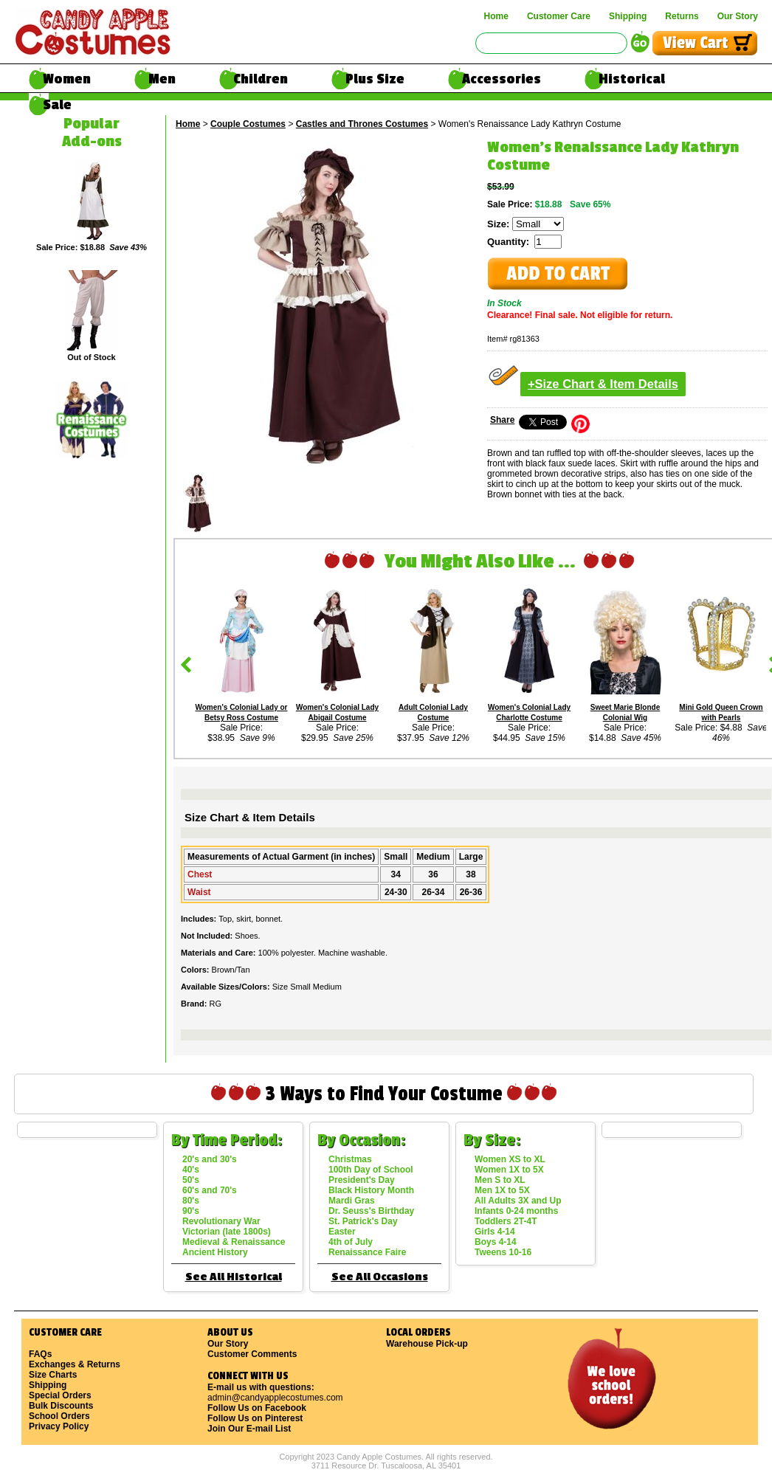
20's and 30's (209, 1159)
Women (67, 79)
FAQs (40, 1354)
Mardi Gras (351, 1200)
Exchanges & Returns (74, 1364)
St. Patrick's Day (363, 1221)
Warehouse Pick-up (427, 1344)
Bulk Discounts (61, 1406)
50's (190, 1180)
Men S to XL (500, 1180)
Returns (681, 16)
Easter (342, 1231)
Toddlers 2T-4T (506, 1221)
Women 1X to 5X (509, 1169)
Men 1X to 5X (502, 1190)
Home (496, 16)
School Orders (59, 1416)
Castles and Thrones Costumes (362, 124)
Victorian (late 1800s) (226, 1231)
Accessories (501, 79)
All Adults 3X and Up (518, 1200)
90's (190, 1211)
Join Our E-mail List (249, 1428)
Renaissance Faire (367, 1252)
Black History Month (371, 1190)
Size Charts (53, 1375)
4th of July (350, 1242)
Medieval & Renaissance (233, 1242)
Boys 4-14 (496, 1242)
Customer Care (558, 16)
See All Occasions (379, 1277)
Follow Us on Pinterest (255, 1418)
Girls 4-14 (495, 1231)
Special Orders (60, 1395)
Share (502, 420)
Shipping (628, 16)
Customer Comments (252, 1354)
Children (260, 79)
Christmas (350, 1159)
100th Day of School (370, 1169)
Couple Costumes (248, 124)
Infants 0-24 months (516, 1211)
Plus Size (374, 79)
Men (162, 79)
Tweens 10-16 (503, 1252)
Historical (632, 79)
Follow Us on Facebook (256, 1408)
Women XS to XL (510, 1159)
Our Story (737, 16)
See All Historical (233, 1277)
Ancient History (215, 1252)
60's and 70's (209, 1190)
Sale (57, 105)
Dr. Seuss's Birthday (371, 1211)
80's (190, 1200)
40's (190, 1169)
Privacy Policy (59, 1426)
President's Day (361, 1180)
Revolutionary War (221, 1221)
